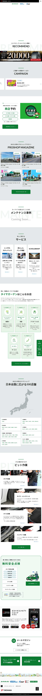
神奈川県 (6, 435)
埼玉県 (10, 435)
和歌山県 (36, 421)
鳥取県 (33, 429)
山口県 (30, 429)
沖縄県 (30, 443)
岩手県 (6, 427)
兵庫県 (23, 423)
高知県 (30, 435)
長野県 (15, 437)
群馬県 (6, 437)
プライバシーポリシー (8, 686)
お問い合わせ (18, 686)
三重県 (3, 443)
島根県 (36, 429)
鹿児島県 (27, 443)
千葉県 (13, 435)
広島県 (27, 429)
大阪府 (33, 421)
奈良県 (30, 421)
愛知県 (6, 443)
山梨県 (9, 437)
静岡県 (12, 443)
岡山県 (23, 429)
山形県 (3, 429)
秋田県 (15, 427)
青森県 (3, 427)
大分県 (36, 441)
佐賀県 (27, 441)
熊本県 (33, 441)
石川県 (3, 444)
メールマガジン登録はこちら (21, 650)
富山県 (15, 443)
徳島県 (23, 435)
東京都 (3, 435)
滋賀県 (23, 421)
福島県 (12, 427)
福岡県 (23, 441)
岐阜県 (9, 443)
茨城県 (16, 435)
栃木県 (3, 437)
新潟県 (12, 437)
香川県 (33, 435)
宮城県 (9, 427)
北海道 (3, 421)
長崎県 (30, 441)
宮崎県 (23, 443)
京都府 (27, 421)
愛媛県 (27, 435)
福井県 (6, 444)
